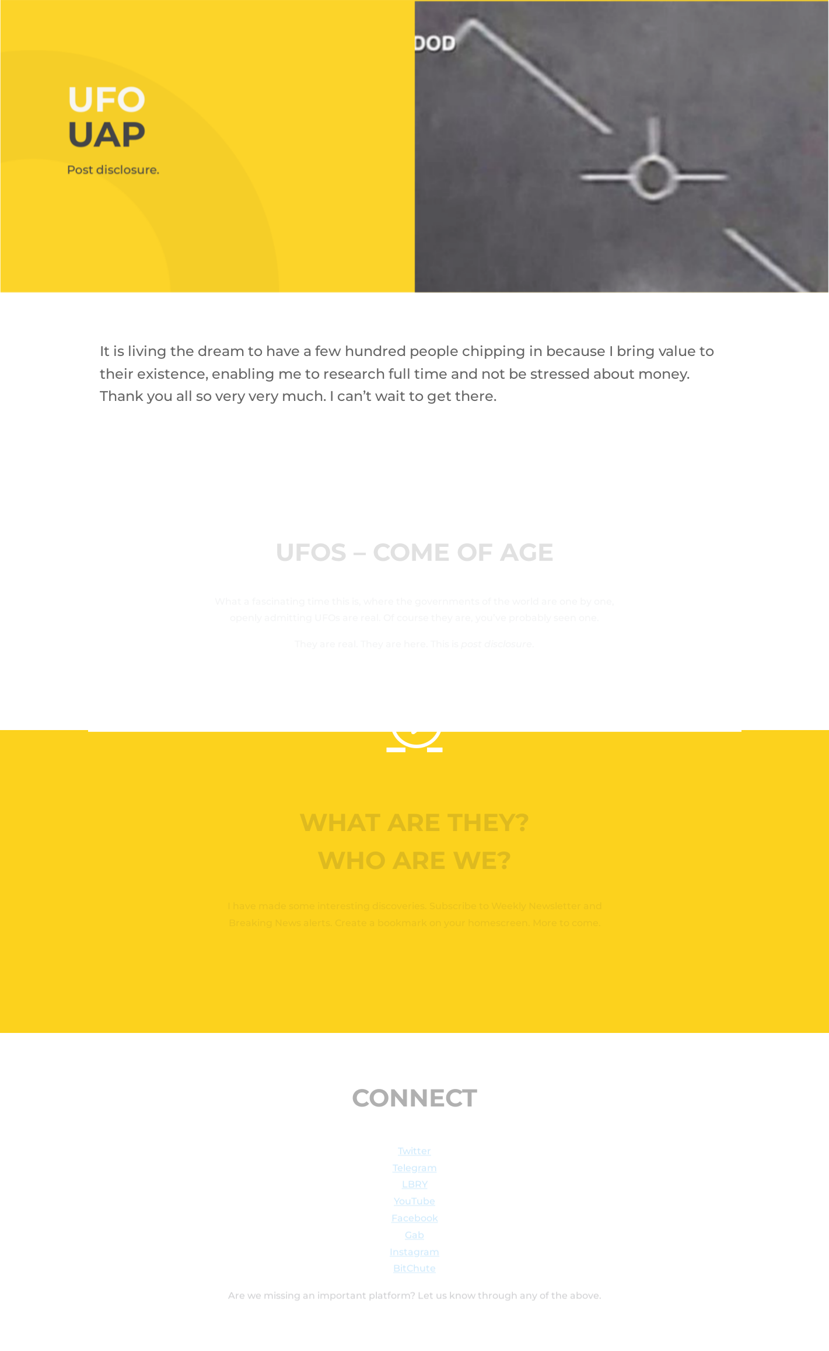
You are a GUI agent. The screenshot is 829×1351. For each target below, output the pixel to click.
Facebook (414, 1220)
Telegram (415, 1169)
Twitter (414, 1152)
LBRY (415, 1186)
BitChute (414, 1270)
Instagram (414, 1253)
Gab (414, 1236)
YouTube (414, 1203)
